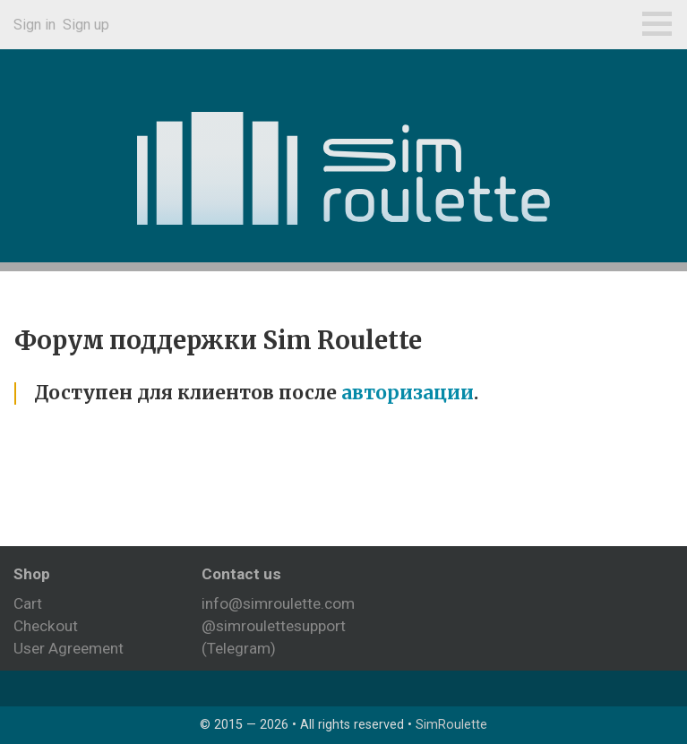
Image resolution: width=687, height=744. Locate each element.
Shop (31, 574)
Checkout (45, 626)
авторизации (407, 393)
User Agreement (68, 648)
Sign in (34, 24)
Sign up (86, 24)
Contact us (241, 574)
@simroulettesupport (274, 626)
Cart (27, 603)
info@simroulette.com (278, 603)
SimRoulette (451, 724)
